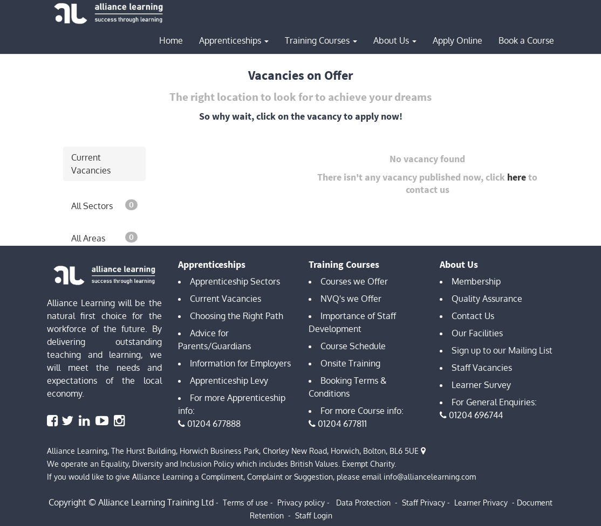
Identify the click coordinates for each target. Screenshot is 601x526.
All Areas (104, 238)
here (516, 177)
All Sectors (104, 205)
